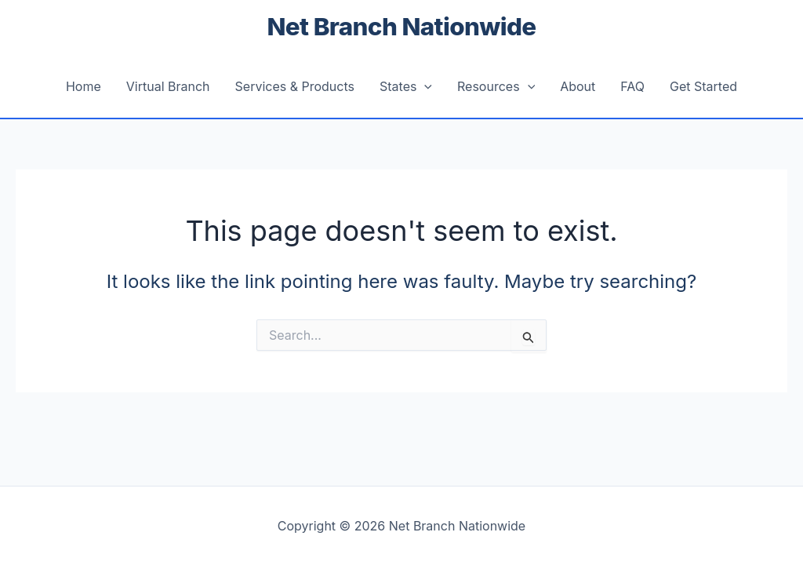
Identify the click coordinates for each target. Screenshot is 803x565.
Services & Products (294, 86)
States (406, 86)
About (577, 86)
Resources (496, 86)
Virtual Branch (168, 86)
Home (83, 86)
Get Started (703, 86)
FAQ (632, 86)
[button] (424, 86)
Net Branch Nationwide (401, 27)
